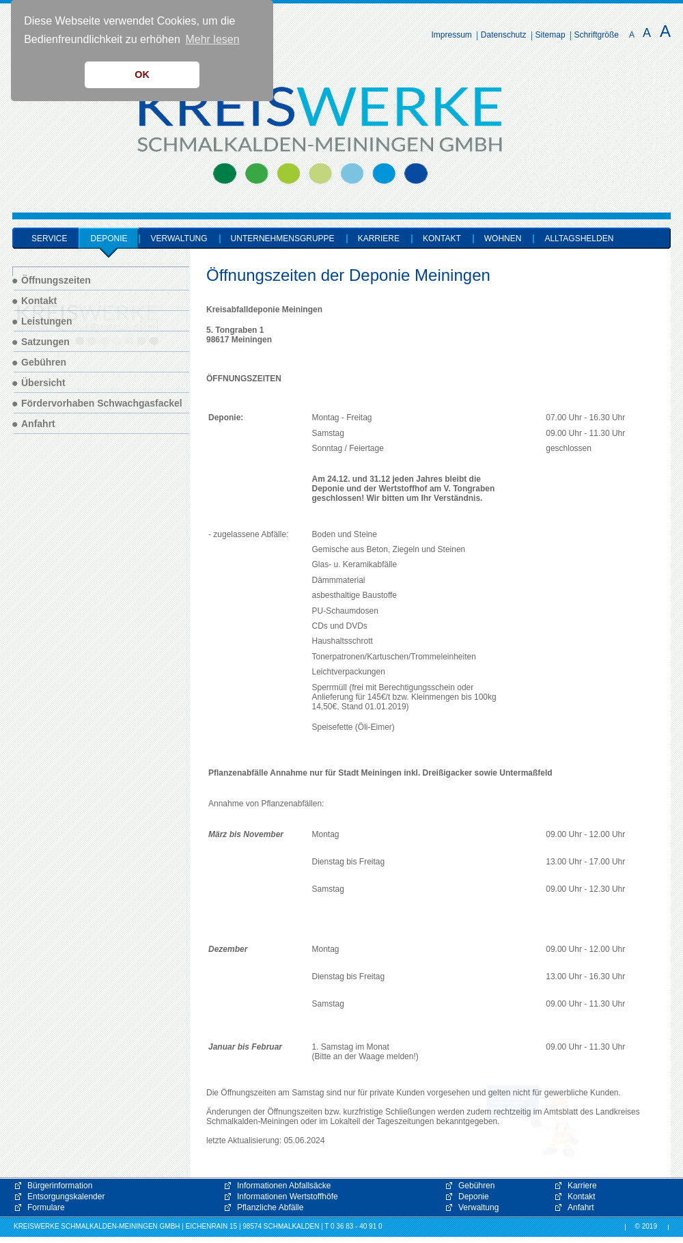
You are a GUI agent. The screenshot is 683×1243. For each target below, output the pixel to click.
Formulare (46, 1207)
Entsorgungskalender (65, 1196)
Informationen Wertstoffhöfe (287, 1196)
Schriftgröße (596, 35)
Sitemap (550, 35)
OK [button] (142, 74)
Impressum (452, 35)
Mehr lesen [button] (212, 39)
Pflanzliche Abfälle (270, 1207)
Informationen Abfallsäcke (284, 1185)
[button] (532, 1121)
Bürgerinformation (59, 1185)
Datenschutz (504, 35)
